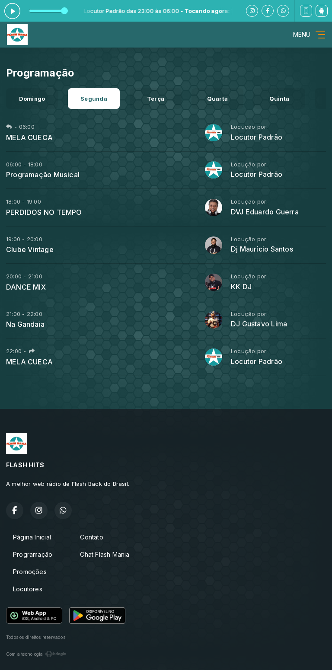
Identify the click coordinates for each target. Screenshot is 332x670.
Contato (91, 537)
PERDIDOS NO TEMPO (44, 212)
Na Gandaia (25, 324)
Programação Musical (43, 174)
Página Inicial (32, 537)
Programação (32, 554)
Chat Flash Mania (104, 554)
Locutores (27, 589)
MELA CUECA (29, 137)
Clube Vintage (30, 249)
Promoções (30, 571)
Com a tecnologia (36, 654)
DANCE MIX (26, 287)
